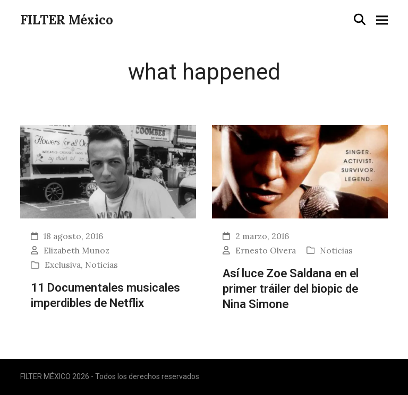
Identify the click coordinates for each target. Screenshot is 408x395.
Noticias (101, 264)
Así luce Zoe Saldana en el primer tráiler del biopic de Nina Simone (291, 288)
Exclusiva (63, 264)
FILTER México (66, 20)
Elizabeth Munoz (76, 250)
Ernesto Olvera (265, 250)
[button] (360, 19)
